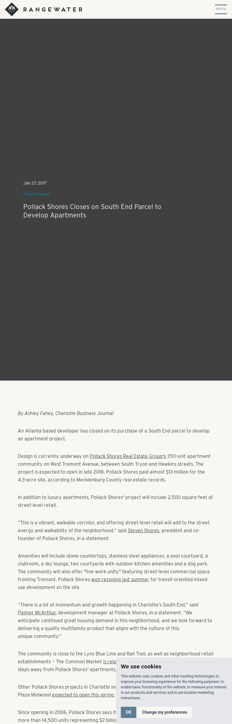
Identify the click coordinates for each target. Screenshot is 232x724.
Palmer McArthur (37, 613)
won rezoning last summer (120, 579)
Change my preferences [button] (164, 712)
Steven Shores (143, 530)
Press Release (36, 194)
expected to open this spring (83, 695)
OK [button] (128, 712)
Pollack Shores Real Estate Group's (128, 456)
